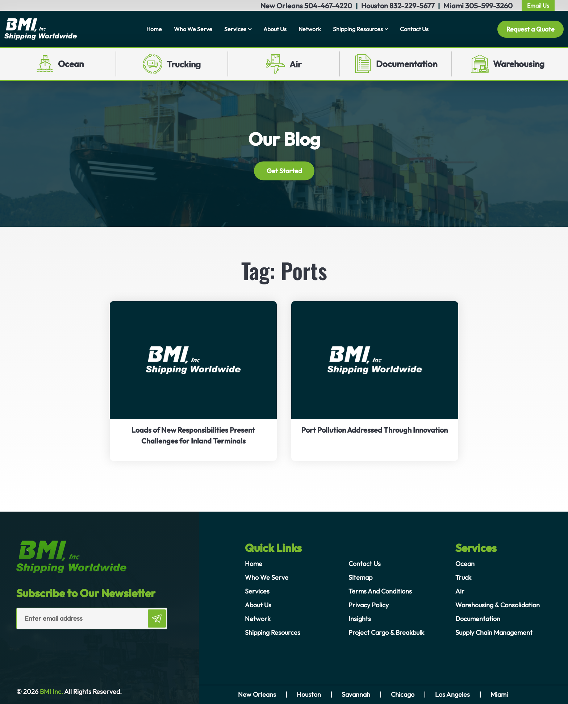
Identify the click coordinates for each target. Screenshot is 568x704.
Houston (309, 694)
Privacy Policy (368, 605)
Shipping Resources (358, 29)
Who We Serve (193, 29)
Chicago (402, 694)
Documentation (406, 63)
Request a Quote (530, 29)
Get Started (284, 171)
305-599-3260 (489, 5)
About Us (275, 29)
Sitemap (360, 577)
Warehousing (518, 63)
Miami (499, 694)
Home (154, 29)
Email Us (538, 5)
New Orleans (257, 694)
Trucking (184, 64)
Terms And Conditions (380, 591)
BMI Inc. (50, 691)
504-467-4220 (328, 5)
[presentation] (58, 644)
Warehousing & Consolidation (497, 605)
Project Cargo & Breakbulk (386, 632)
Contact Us (414, 29)
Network (309, 29)
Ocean (71, 63)
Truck (463, 577)
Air (295, 64)
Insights (359, 619)
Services (235, 29)
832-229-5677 (411, 5)
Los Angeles (452, 694)
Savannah (356, 694)
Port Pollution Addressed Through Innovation (374, 429)
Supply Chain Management (493, 632)
